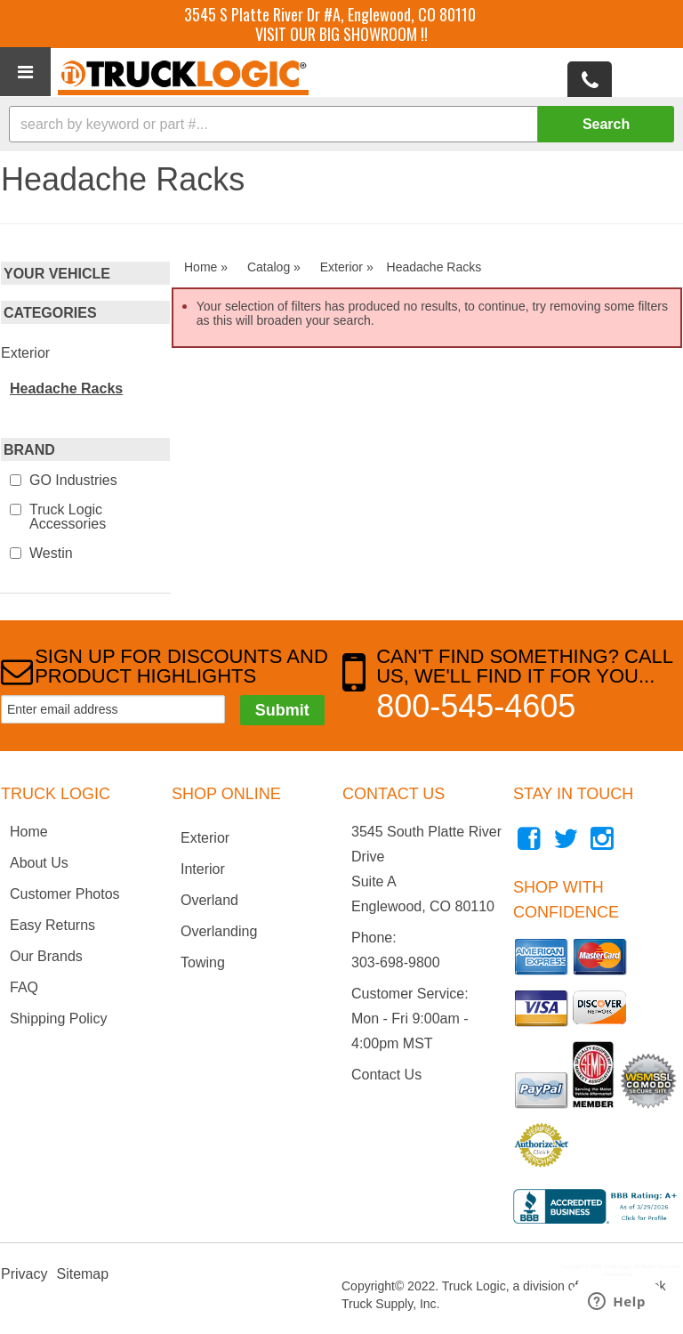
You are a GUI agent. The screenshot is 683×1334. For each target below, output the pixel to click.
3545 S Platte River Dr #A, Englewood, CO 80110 (330, 14)
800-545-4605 (475, 706)
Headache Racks (66, 388)
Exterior (25, 352)
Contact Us (386, 1074)
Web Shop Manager (656, 1274)
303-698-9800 (395, 962)
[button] (341, 124)
